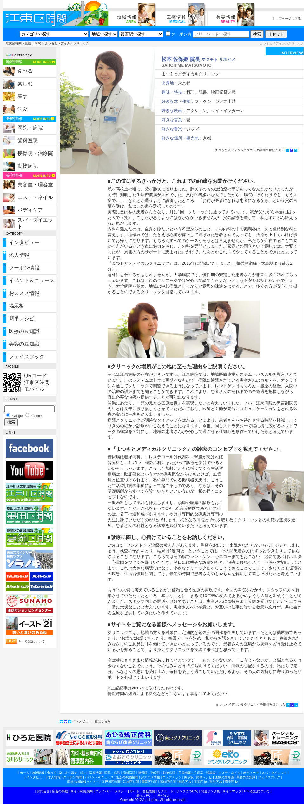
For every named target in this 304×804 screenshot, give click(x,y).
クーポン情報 (24, 267)
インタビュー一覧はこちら (91, 721)
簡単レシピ (21, 318)
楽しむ (25, 83)
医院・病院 (33, 43)
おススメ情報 (24, 293)
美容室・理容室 (35, 184)
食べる (25, 71)
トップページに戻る (286, 18)
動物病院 (27, 166)
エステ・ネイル (35, 197)
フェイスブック (26, 356)
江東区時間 (14, 43)
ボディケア (30, 210)
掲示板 (16, 306)
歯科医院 (27, 140)
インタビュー (24, 242)
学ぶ (22, 109)
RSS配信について (32, 641)
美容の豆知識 (24, 344)
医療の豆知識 (24, 331)
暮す (22, 96)
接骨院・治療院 (35, 153)
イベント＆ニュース (32, 280)
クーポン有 (179, 34)
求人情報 (19, 255)
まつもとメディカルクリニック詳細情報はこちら (250, 150)
